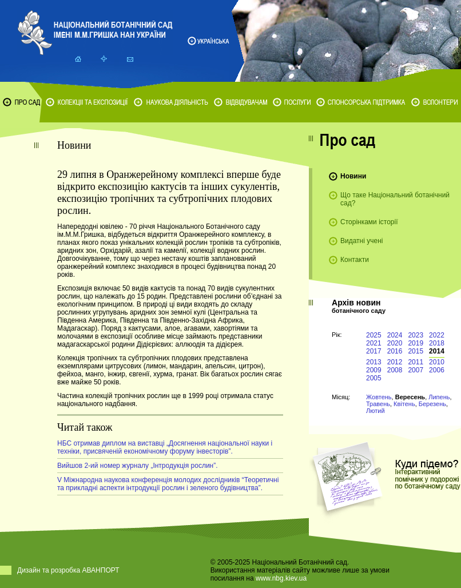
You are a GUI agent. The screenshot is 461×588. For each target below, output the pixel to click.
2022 (436, 335)
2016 (395, 351)
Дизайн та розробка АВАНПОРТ (68, 570)
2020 (395, 343)
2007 (415, 370)
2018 (436, 343)
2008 (395, 370)
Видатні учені (361, 241)
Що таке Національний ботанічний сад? (395, 199)
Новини (353, 176)
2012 (395, 362)
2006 (436, 370)
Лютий (375, 410)
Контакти (354, 260)
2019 (415, 343)
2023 (415, 335)
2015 (415, 351)
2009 (373, 370)
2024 (395, 335)
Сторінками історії (369, 222)
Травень (378, 403)
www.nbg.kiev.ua (281, 578)
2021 (373, 343)
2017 (373, 351)
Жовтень (379, 397)
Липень (439, 397)
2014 (436, 351)
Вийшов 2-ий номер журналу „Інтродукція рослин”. (137, 466)
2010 (436, 362)
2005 (373, 378)
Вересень (410, 397)
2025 (373, 335)
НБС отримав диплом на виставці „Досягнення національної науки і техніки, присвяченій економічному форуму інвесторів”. (164, 447)
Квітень (404, 403)
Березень (432, 403)
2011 (415, 362)
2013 (373, 362)
